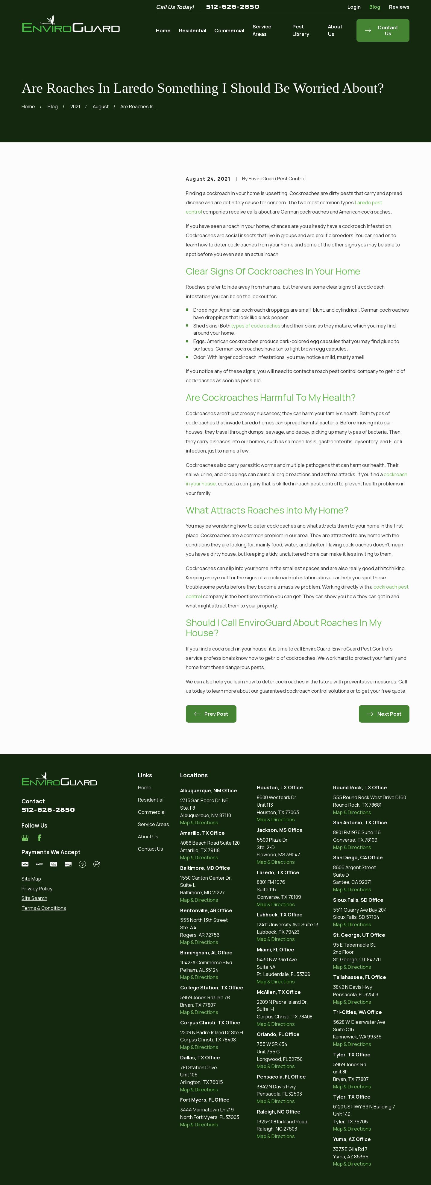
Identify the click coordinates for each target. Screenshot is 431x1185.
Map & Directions (199, 822)
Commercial (152, 811)
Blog (374, 6)
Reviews (399, 6)
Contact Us (150, 848)
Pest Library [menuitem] (300, 30)
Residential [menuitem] (192, 30)
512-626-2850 (232, 7)
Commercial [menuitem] (229, 30)
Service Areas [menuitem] (262, 30)
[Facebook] (39, 837)
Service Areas (153, 824)
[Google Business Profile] (25, 837)
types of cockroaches (255, 325)
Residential (150, 799)
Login (354, 6)
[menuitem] (61, 879)
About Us (148, 836)
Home (144, 787)
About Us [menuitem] (335, 30)
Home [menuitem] (163, 30)
